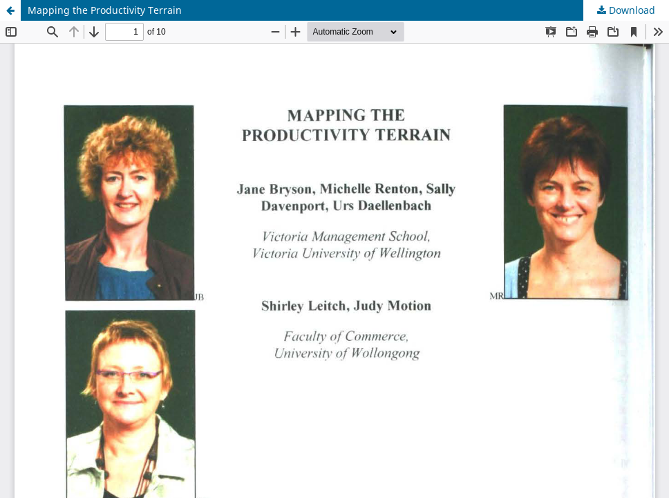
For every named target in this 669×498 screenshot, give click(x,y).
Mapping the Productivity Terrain (105, 10)
